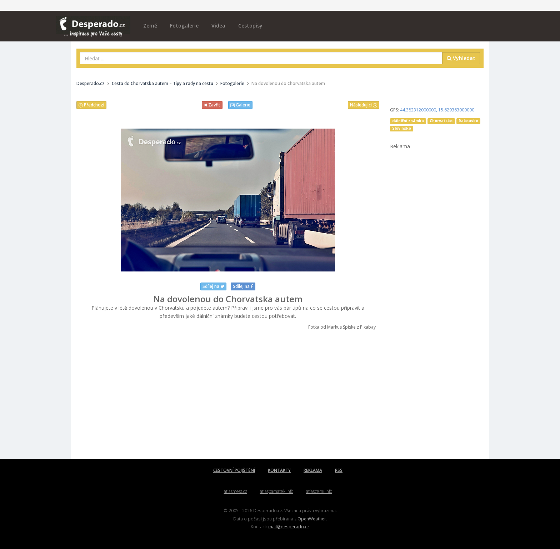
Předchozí (91, 105)
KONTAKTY (279, 470)
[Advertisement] (227, 395)
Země (150, 25)
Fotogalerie (184, 25)
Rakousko (468, 120)
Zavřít (212, 105)
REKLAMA (313, 470)
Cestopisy (250, 25)
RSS (338, 470)
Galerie (240, 105)
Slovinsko (401, 128)
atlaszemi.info (319, 491)
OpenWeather (312, 518)
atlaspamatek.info (276, 491)
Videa (218, 25)
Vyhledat (461, 58)
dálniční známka (408, 120)
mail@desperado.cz (288, 526)
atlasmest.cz (235, 491)
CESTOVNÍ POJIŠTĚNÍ (234, 470)
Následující (363, 105)
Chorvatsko (441, 120)
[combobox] (261, 58)
